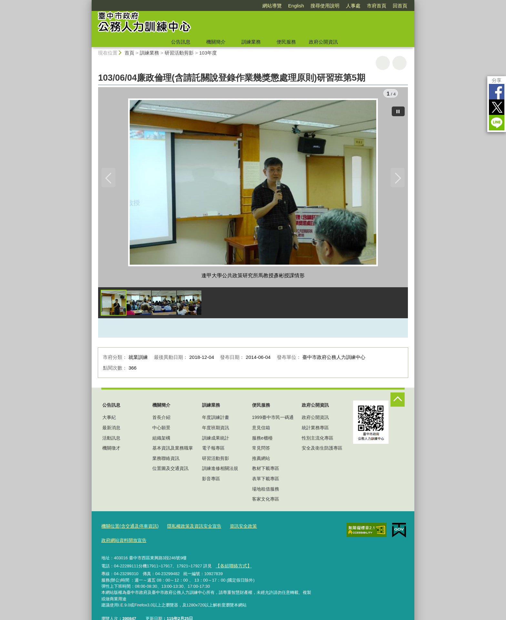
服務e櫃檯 (262, 439)
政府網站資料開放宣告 (277, 527)
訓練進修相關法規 (220, 470)
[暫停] (398, 110)
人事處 (353, 5)
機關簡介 (216, 42)
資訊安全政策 (234, 527)
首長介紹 (161, 419)
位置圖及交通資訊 (170, 470)
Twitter (496, 107)
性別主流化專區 (317, 439)
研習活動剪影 (179, 53)
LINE (496, 122)
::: (89, 2)
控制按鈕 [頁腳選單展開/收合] (397, 401)
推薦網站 (261, 459)
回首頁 (400, 5)
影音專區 (211, 480)
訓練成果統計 (215, 439)
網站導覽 (272, 5)
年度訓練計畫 (215, 419)
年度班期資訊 (215, 429)
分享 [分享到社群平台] (496, 80)
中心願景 (161, 429)
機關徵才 (111, 449)
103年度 (208, 53)
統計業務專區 (315, 429)
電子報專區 (213, 449)
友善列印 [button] (383, 63)
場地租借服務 (265, 490)
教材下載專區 (265, 470)
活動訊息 (111, 439)
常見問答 (261, 449)
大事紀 (109, 419)
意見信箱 (261, 429)
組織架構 (161, 439)
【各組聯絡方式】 (232, 551)
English (296, 5)
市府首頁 (376, 5)
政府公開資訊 (323, 42)
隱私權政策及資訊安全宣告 (188, 527)
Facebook (496, 91)
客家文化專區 (265, 500)
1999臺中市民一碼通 (273, 419)
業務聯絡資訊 (165, 459)
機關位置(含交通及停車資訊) (128, 527)
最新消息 (111, 429)
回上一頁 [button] (399, 63)
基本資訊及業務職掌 (172, 449)
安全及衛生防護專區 (322, 449)
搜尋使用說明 (324, 5)
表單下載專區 (265, 480)
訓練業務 (251, 42)
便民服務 (286, 42)
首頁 (129, 53)
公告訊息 (180, 42)
